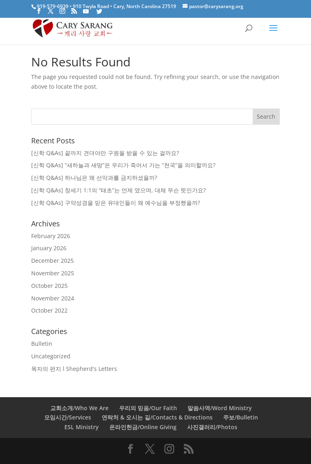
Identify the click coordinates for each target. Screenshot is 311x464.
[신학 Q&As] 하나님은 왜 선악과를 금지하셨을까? (94, 177)
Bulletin (41, 343)
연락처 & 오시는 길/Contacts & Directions (157, 417)
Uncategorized (50, 356)
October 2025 (49, 285)
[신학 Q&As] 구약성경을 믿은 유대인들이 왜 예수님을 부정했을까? (115, 202)
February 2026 (50, 236)
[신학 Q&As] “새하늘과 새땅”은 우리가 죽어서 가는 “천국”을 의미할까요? (123, 165)
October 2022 (49, 310)
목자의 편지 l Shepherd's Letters (74, 368)
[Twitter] (99, 11)
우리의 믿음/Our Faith (148, 408)
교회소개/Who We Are (79, 408)
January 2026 (48, 248)
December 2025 (52, 260)
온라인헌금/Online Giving (143, 427)
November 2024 (52, 298)
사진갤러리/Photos (212, 427)
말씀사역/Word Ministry (219, 408)
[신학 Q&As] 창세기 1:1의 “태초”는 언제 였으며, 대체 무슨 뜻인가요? (118, 190)
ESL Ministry (81, 427)
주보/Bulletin (240, 417)
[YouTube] (86, 11)
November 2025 (52, 273)
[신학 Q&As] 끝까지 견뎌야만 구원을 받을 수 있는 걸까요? (105, 153)
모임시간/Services (67, 417)
